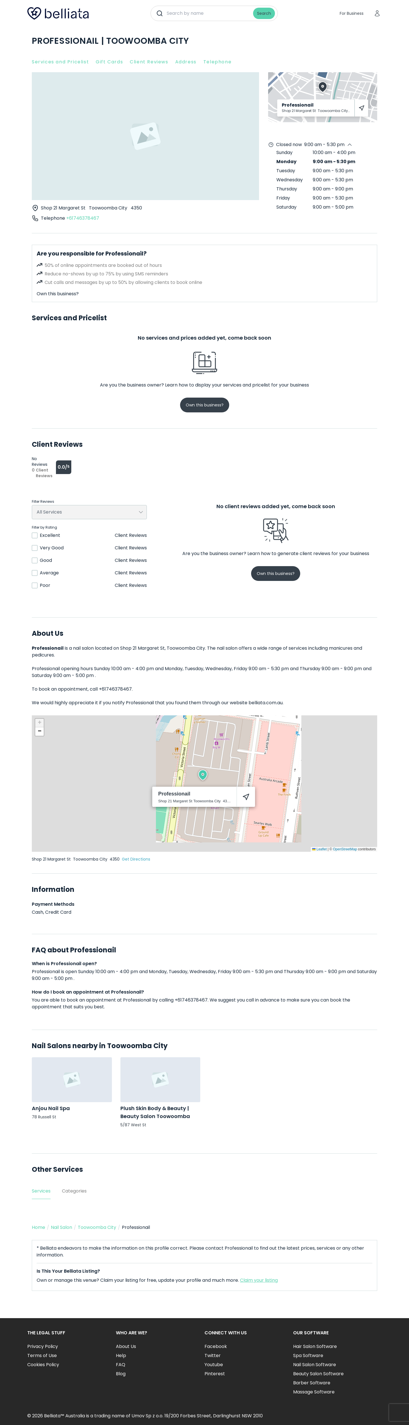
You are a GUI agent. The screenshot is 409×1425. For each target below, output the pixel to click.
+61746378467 (82, 218)
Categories (74, 1191)
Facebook (215, 1346)
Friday (283, 198)
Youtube (213, 1364)
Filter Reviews (43, 501)
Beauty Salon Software (318, 1373)
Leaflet (319, 849)
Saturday (286, 207)
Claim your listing (259, 1280)
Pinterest (214, 1373)
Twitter (212, 1355)
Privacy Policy (42, 1346)
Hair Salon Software (315, 1346)
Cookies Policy (43, 1364)
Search (264, 13)
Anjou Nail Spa (51, 1108)
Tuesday (285, 170)
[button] (203, 775)
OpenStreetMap (345, 849)
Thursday (286, 189)
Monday (286, 161)
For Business (352, 13)
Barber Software (311, 1383)
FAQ (120, 1364)
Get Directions (136, 859)
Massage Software (314, 1392)
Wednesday (289, 179)
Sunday (284, 152)
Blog (121, 1373)
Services (41, 1191)
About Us (126, 1346)
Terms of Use (42, 1355)
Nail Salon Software (314, 1364)
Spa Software (308, 1355)
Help (121, 1355)
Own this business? (58, 293)
